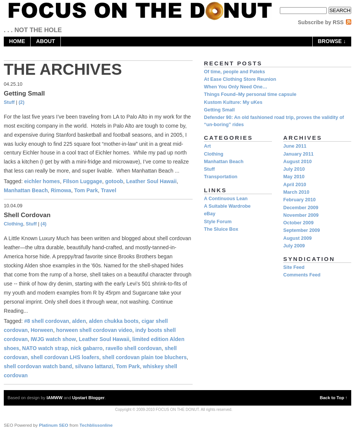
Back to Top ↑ (333, 397)
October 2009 (298, 222)
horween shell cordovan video (94, 330)
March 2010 (296, 192)
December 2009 (300, 207)
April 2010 (294, 184)
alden (79, 321)
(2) (21, 102)
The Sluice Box (221, 229)
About (45, 41)
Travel (108, 190)
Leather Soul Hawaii (151, 181)
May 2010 (293, 176)
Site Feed (293, 267)
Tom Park (86, 190)
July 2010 (294, 169)
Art (207, 146)
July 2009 (294, 245)
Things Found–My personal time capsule (250, 94)
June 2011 (294, 146)
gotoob (114, 181)
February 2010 (299, 199)
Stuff (9, 102)
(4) (43, 224)
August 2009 (297, 238)
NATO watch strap (45, 348)
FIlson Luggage (82, 181)
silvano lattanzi (94, 366)
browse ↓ (332, 41)
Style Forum (218, 221)
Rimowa (61, 190)
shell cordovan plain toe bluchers (144, 357)
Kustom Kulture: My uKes (233, 102)
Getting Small (24, 93)
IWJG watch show (53, 339)
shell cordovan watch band (38, 366)
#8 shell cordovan (46, 321)
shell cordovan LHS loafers (65, 357)
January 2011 (298, 154)
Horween (42, 330)
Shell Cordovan (27, 215)
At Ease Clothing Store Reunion (240, 79)
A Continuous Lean (226, 198)
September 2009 (301, 230)
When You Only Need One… (235, 87)
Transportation (221, 176)
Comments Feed (301, 275)
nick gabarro (87, 348)
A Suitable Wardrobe (227, 206)
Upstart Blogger (88, 397)
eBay (209, 213)
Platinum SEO (53, 425)
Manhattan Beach (26, 190)
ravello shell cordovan (133, 348)
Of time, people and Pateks (234, 71)
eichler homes (42, 181)
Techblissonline (96, 425)
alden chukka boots (113, 321)
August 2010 (297, 161)
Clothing (13, 224)
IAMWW (54, 397)
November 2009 (301, 215)
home (17, 41)
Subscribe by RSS (321, 22)
